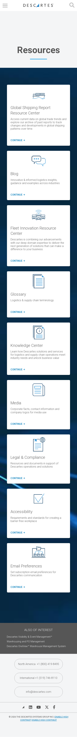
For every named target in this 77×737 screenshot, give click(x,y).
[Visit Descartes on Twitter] (47, 707)
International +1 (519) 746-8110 (38, 678)
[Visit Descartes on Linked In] (30, 707)
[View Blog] (23, 707)
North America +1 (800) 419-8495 (38, 664)
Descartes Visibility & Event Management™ (29, 636)
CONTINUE (17, 140)
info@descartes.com (38, 691)
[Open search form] (71, 5)
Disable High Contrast (44, 720)
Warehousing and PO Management (26, 641)
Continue (17, 312)
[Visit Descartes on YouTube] (38, 707)
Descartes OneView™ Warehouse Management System (36, 646)
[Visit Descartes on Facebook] (54, 707)
